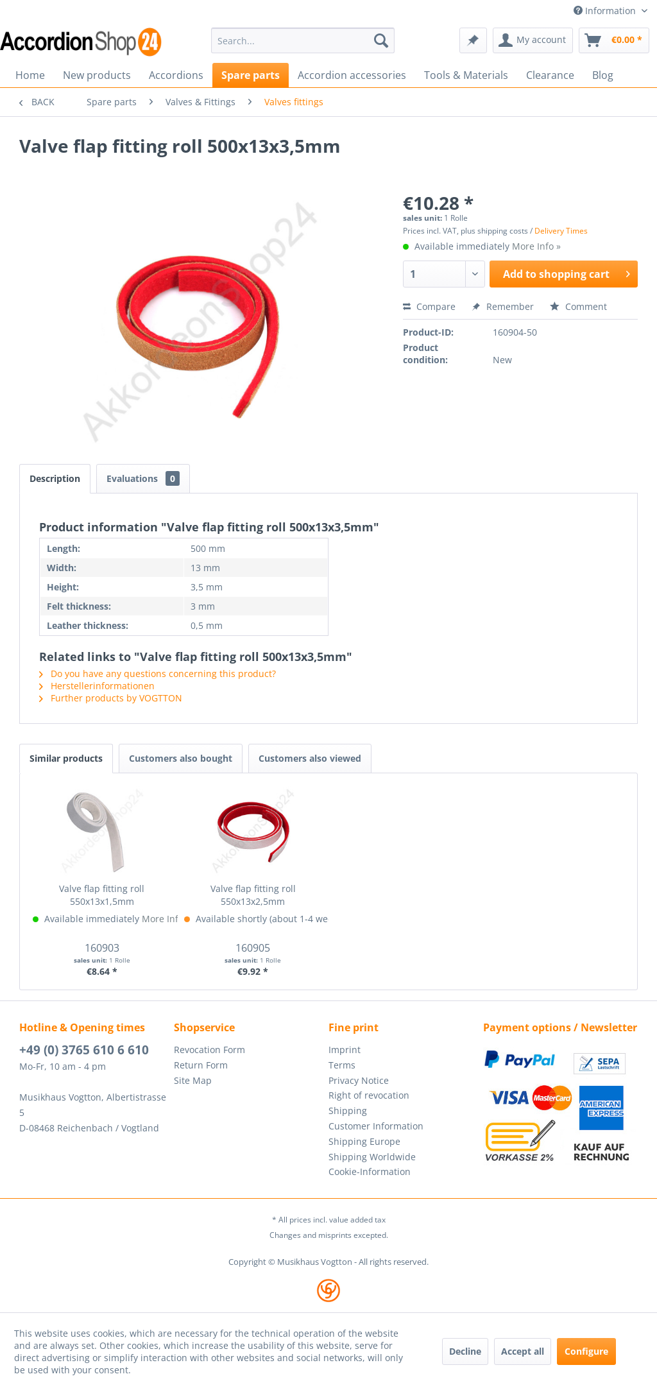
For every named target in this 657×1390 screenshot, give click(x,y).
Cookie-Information (369, 1171)
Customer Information (375, 1126)
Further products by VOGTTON (110, 698)
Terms (341, 1065)
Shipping (347, 1110)
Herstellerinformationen (97, 686)
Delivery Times (561, 230)
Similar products (66, 758)
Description (55, 478)
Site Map (193, 1080)
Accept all (522, 1351)
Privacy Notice (358, 1080)
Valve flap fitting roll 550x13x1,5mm (101, 894)
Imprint (344, 1049)
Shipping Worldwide (372, 1157)
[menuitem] (303, 40)
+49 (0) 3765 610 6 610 (84, 1050)
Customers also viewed (310, 758)
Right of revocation (368, 1095)
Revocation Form (209, 1049)
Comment (578, 306)
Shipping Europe (364, 1141)
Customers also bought (180, 758)
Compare (429, 306)
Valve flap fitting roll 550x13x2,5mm (253, 894)
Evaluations (143, 478)
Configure (586, 1351)
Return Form (201, 1065)
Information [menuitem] (606, 10)
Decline (465, 1351)
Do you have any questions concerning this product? (157, 673)
